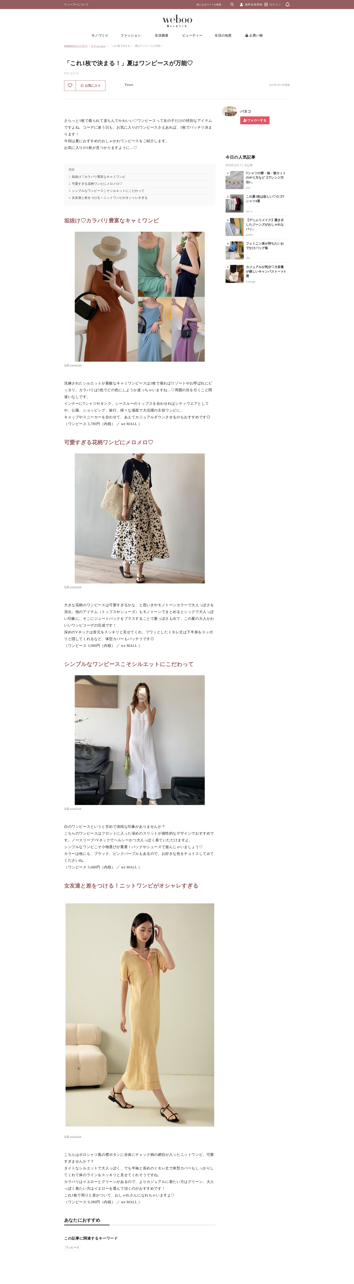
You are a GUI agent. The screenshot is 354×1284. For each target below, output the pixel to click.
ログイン (275, 4)
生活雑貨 (161, 35)
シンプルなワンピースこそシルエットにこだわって (108, 190)
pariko (249, 234)
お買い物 (254, 35)
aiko (248, 187)
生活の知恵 (223, 35)
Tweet (128, 85)
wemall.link (76, 365)
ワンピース (72, 1247)
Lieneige (250, 281)
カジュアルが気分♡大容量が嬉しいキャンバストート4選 (265, 271)
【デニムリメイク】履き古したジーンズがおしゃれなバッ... (265, 224)
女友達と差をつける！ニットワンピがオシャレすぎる (110, 197)
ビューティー (192, 35)
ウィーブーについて (76, 4)
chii (248, 258)
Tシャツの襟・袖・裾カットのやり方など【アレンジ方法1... (266, 177)
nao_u (249, 211)
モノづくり (99, 35)
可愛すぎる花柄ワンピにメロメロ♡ (97, 183)
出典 (67, 365)
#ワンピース (71, 73)
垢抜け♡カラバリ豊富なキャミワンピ (99, 176)
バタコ (245, 111)
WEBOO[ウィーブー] (75, 45)
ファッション (131, 35)
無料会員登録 (254, 4)
